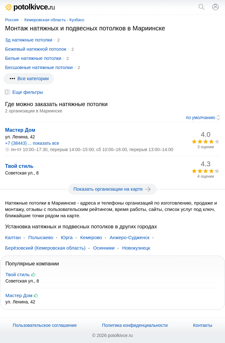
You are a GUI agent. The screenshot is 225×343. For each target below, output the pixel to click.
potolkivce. (30, 7)
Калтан (13, 237)
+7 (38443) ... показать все (32, 143)
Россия (12, 19)
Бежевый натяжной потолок (35, 49)
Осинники (103, 248)
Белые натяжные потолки (33, 58)
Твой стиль (19, 166)
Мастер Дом (20, 130)
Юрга (67, 237)
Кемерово (91, 237)
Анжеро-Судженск (129, 237)
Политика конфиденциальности (135, 325)
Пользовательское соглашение (45, 325)
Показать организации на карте (112, 189)
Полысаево (40, 237)
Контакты (202, 325)
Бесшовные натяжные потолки (39, 67)
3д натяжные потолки (28, 39)
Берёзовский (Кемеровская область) (45, 248)
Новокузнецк (136, 248)
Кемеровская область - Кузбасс (54, 19)
